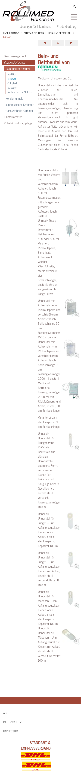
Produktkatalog (66, 26)
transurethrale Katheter (19, 110)
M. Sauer (11, 87)
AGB (5, 712)
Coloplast (12, 83)
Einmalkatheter (13, 116)
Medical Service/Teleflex (19, 92)
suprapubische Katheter (20, 104)
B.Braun (7, 36)
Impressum (10, 731)
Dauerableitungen (34, 33)
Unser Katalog (11, 33)
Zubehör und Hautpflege (18, 123)
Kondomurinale (14, 98)
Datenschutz (12, 721)
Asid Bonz (12, 74)
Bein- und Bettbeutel (60, 33)
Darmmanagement (15, 56)
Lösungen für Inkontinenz (35, 26)
